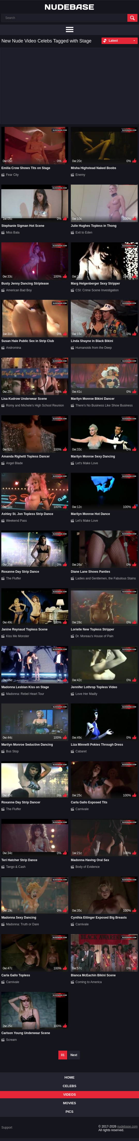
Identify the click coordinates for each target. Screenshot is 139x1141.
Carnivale (82, 809)
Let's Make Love (86, 463)
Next (74, 1055)
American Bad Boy (19, 290)
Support (6, 1127)
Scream (11, 1040)
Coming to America (88, 982)
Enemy (80, 175)
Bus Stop (12, 751)
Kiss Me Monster (17, 636)
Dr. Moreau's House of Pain (94, 636)
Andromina (13, 348)
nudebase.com (127, 1126)
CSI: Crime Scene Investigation (97, 290)
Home (70, 1077)
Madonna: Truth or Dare (22, 924)
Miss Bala (12, 232)
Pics (69, 1112)
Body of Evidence (87, 867)
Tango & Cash (15, 867)
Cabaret (81, 751)
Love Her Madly (86, 694)
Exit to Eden (83, 232)
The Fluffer (13, 578)
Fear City (12, 175)
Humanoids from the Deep (93, 348)
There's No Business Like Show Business (104, 405)
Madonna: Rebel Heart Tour (25, 694)
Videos (69, 1094)
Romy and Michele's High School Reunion (35, 405)
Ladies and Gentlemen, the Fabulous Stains (105, 578)
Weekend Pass (16, 520)
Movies (69, 1103)
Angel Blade (14, 463)
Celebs (69, 1086)
